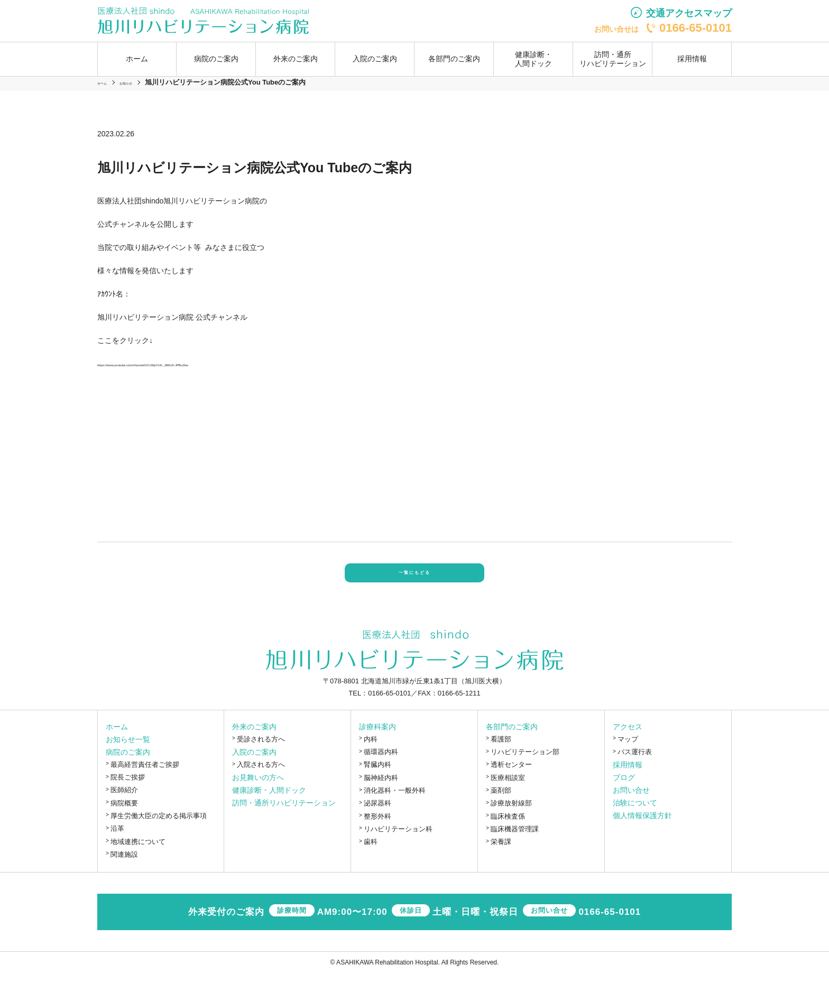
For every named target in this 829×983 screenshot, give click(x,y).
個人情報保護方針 (642, 825)
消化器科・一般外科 (395, 800)
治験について (635, 813)
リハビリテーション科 (398, 839)
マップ (628, 749)
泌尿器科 (377, 813)
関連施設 (124, 864)
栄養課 (501, 852)
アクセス (627, 736)
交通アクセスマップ (689, 13)
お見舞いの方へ (258, 787)
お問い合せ (631, 800)
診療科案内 (377, 736)
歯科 (370, 852)
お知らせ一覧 (128, 749)
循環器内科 (381, 762)
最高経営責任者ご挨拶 (144, 774)
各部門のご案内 (512, 736)
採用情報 (692, 58)
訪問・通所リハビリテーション (612, 59)
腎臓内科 (377, 774)
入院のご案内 (254, 762)
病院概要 (124, 813)
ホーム (137, 58)
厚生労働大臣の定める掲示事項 (158, 826)
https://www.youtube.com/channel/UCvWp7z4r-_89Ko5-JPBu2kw (204, 363)
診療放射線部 (511, 813)
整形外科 (377, 826)
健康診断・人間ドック (533, 59)
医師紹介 (124, 800)
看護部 (501, 749)
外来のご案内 (254, 736)
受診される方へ (261, 749)
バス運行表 (635, 762)
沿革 (117, 838)
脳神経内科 (381, 787)
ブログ (624, 787)
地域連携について (137, 851)
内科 (370, 749)
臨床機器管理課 (515, 839)
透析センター (511, 774)
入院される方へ (261, 774)
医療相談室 (508, 787)
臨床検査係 (508, 826)
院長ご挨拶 (127, 787)
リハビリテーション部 (525, 762)
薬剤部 (501, 800)
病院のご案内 (128, 762)
